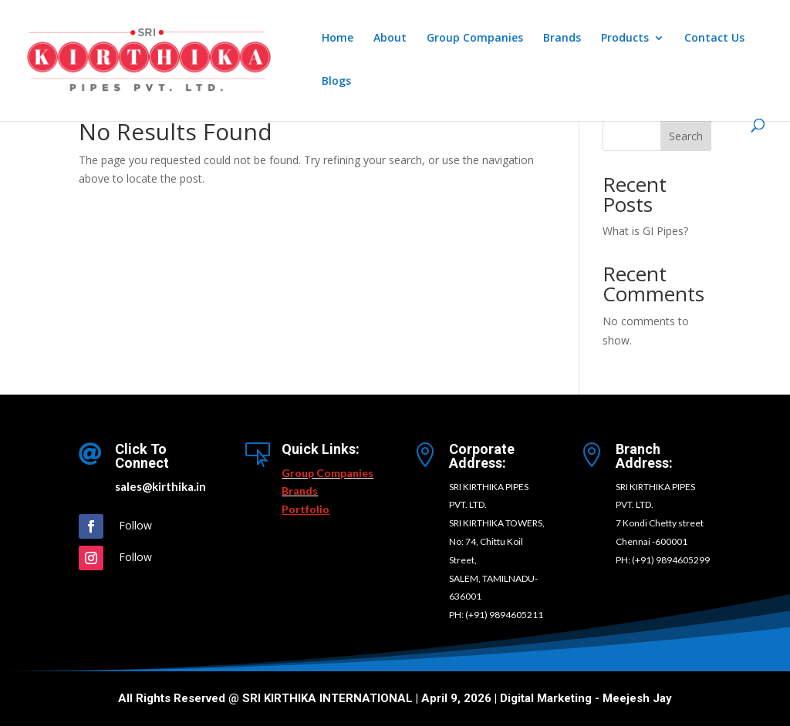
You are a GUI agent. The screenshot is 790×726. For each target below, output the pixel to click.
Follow (135, 525)
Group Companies (475, 38)
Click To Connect (142, 456)
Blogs (336, 82)
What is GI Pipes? (645, 231)
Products (625, 38)
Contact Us (714, 38)
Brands (562, 38)
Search (686, 136)
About (390, 38)
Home (337, 38)
